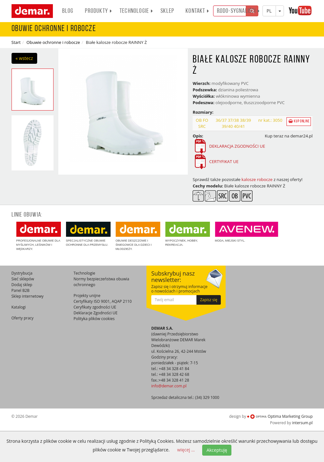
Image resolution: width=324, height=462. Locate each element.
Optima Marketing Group (279, 416)
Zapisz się (208, 299)
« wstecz (24, 58)
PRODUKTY (98, 11)
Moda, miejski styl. (246, 232)
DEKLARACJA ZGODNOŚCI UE (236, 146)
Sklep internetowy (28, 296)
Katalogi (19, 307)
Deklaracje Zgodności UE (96, 313)
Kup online (299, 121)
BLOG (68, 11)
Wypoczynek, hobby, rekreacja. (187, 234)
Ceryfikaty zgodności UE (95, 307)
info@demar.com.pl (169, 386)
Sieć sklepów (23, 279)
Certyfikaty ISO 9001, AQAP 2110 (103, 301)
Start (16, 42)
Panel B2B (21, 290)
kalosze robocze (257, 179)
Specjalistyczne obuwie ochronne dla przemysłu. (88, 234)
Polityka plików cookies (94, 318)
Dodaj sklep (22, 284)
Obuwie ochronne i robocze (53, 42)
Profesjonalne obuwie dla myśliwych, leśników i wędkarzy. (38, 236)
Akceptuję (216, 450)
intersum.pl (302, 422)
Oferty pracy (23, 318)
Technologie (136, 11)
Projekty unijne (87, 295)
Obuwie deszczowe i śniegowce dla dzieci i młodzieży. (138, 236)
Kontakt (197, 11)
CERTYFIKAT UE (224, 162)
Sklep (167, 11)
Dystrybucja (22, 273)
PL (269, 11)
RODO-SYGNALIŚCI (238, 11)
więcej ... (186, 450)
